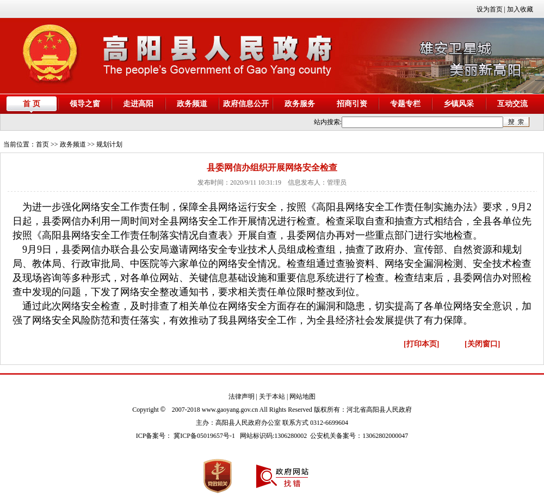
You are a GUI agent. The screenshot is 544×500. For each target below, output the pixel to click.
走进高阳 (138, 104)
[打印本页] (421, 344)
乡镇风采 (458, 104)
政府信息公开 (246, 104)
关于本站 (272, 396)
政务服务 (300, 104)
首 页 (31, 104)
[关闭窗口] (482, 344)
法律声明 (241, 396)
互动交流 (512, 104)
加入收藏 (520, 9)
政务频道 (192, 104)
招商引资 (352, 104)
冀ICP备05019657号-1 (204, 436)
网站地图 (302, 396)
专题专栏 (405, 104)
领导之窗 (85, 104)
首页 (42, 144)
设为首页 (490, 9)
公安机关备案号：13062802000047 (359, 436)
